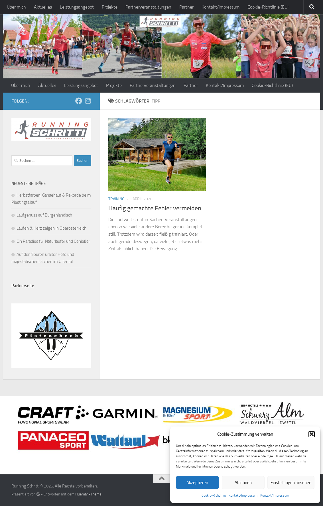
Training (116, 199)
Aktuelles (43, 7)
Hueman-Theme (88, 494)
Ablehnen (243, 482)
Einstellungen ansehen (291, 482)
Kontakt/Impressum (243, 495)
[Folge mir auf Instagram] (87, 100)
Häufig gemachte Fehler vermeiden (154, 208)
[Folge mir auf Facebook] (78, 100)
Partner (186, 7)
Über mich (16, 7)
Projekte (109, 7)
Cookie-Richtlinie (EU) (268, 7)
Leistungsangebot (77, 7)
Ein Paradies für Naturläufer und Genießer (53, 241)
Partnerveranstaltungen (148, 7)
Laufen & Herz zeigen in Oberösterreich (51, 228)
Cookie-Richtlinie (214, 495)
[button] (311, 434)
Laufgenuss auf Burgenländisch (44, 215)
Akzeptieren (197, 482)
